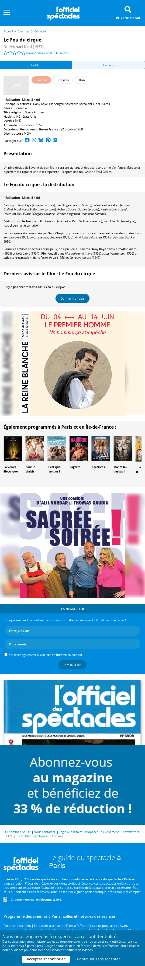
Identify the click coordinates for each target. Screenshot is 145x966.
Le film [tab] (36, 65)
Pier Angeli (56, 104)
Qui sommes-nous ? (17, 832)
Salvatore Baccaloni (78, 104)
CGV (9, 836)
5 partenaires (34, 946)
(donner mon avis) (39, 53)
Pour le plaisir (30, 469)
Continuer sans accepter (98, 959)
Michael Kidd (31, 100)
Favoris (62, 53)
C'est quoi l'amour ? (54, 469)
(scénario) (54, 221)
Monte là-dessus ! (120, 469)
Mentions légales (36, 836)
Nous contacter (44, 832)
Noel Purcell (101, 104)
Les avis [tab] (108, 65)
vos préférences (108, 946)
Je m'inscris (72, 665)
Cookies (57, 836)
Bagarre (74, 467)
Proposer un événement (102, 832)
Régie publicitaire (70, 832)
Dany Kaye (40, 104)
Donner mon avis (72, 298)
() (36, 205)
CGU (19, 836)
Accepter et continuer (46, 959)
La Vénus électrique (10, 469)
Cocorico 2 (99, 467)
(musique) (119, 221)
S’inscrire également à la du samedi (45, 655)
